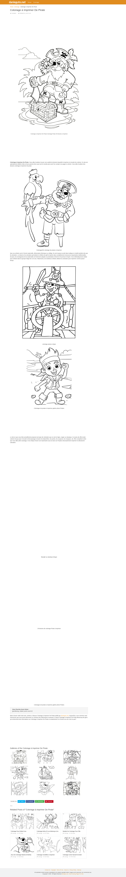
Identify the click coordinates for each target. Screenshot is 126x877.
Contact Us (47, 870)
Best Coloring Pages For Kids (76, 874)
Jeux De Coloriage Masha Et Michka (21, 854)
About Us (66, 870)
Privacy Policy (72, 870)
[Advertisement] (49, 28)
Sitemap (79, 870)
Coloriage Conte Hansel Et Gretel (72, 854)
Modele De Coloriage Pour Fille (71, 831)
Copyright (53, 870)
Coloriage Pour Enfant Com (18, 831)
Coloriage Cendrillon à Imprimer (46, 854)
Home (31, 2)
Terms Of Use (60, 870)
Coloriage (38, 2)
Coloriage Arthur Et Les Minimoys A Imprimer (49, 831)
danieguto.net (19, 2)
